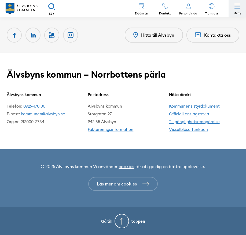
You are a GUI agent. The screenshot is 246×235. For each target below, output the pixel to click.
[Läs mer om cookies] (123, 184)
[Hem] (21, 8)
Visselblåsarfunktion (188, 129)
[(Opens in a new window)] (70, 35)
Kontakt (165, 13)
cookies (126, 166)
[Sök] (51, 8)
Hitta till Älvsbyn (153, 35)
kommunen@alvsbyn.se (43, 113)
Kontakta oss (213, 35)
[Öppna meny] (237, 8)
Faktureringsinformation (110, 129)
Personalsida (188, 13)
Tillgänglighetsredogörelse (194, 121)
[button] (211, 8)
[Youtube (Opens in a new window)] (51, 35)
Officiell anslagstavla (189, 113)
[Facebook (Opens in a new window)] (14, 35)
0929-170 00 (34, 106)
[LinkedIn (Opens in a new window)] (33, 35)
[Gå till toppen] (123, 221)
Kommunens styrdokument (194, 106)
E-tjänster (141, 13)
